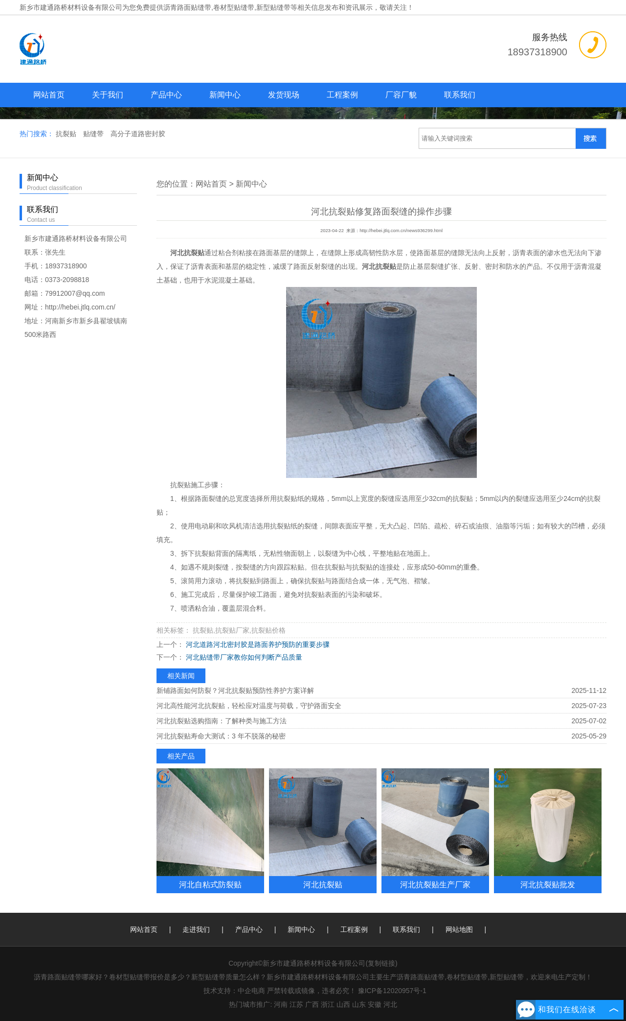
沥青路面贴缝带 (187, 7)
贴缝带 (94, 134)
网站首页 (49, 95)
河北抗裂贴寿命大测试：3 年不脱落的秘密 (221, 736)
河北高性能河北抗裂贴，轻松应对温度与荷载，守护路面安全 (248, 706)
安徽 (374, 1004)
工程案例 (342, 95)
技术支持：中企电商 (234, 991)
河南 (281, 1004)
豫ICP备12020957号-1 (392, 991)
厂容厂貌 (401, 95)
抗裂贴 (67, 134)
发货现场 (283, 95)
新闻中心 (225, 95)
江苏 (296, 1004)
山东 (359, 1004)
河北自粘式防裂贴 (210, 884)
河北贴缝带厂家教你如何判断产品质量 (243, 657)
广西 (312, 1004)
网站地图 (459, 929)
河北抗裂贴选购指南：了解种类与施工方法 (221, 721)
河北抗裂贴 (322, 884)
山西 (343, 1004)
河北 (390, 1004)
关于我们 (107, 95)
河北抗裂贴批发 (547, 884)
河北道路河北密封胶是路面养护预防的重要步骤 (257, 644)
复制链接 (381, 963)
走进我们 (196, 929)
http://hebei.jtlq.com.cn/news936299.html (401, 230)
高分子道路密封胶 (138, 134)
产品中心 (166, 95)
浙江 (328, 1004)
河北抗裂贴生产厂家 (435, 884)
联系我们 (459, 95)
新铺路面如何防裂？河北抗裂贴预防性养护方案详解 (235, 690)
